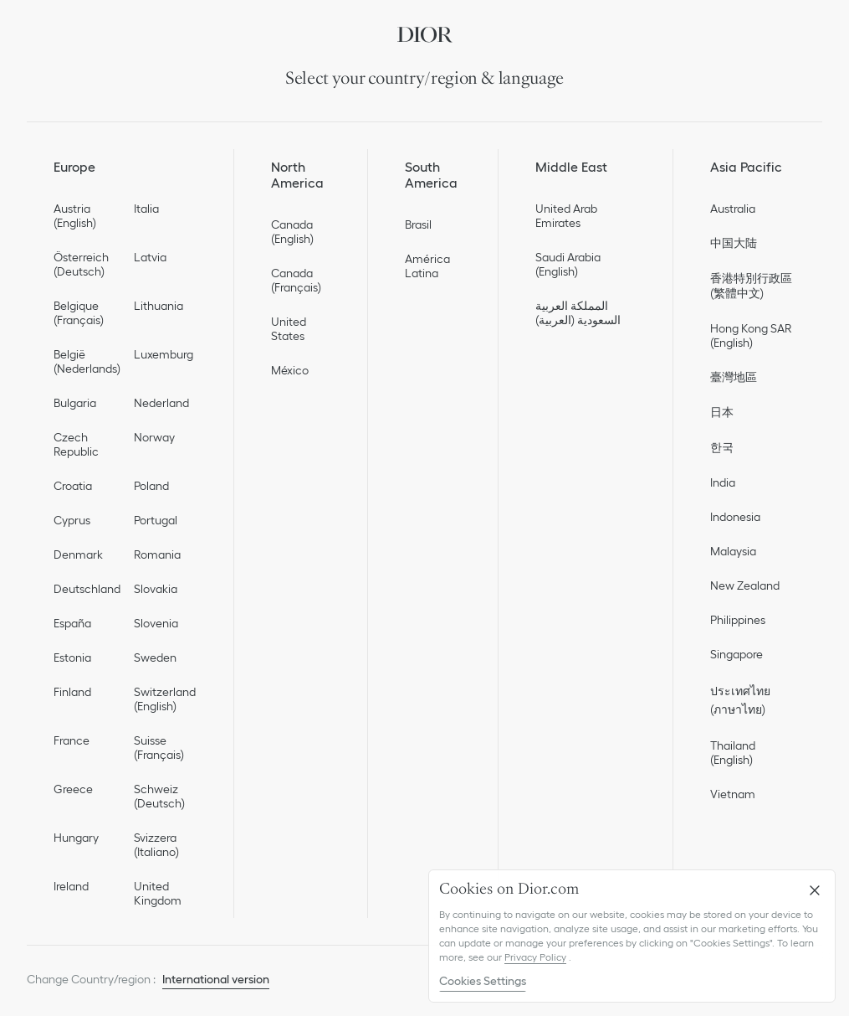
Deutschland (87, 589)
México (290, 370)
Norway (154, 437)
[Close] (815, 890)
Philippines (737, 620)
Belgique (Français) (79, 313)
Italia (146, 208)
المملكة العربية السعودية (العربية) (578, 313)
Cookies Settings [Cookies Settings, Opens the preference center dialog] (482, 981)
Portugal (155, 520)
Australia (732, 208)
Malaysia (733, 551)
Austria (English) (75, 216)
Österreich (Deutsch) (81, 264)
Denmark (78, 554)
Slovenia (156, 623)
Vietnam (732, 794)
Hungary (76, 837)
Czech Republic (76, 444)
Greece (73, 789)
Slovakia (155, 589)
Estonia (72, 657)
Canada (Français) (296, 280)
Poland (151, 486)
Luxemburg (163, 354)
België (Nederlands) (87, 361)
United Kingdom (158, 893)
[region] (632, 936)
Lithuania (158, 305)
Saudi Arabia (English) (568, 264)
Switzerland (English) (165, 699)
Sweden (155, 657)
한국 (722, 447)
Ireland (71, 886)
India (722, 482)
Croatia (73, 486)
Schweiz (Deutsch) (159, 796)
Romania (157, 554)
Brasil (418, 224)
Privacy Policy (535, 957)
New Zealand (745, 585)
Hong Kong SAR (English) (751, 335)
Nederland (161, 403)
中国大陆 (733, 243)
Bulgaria (75, 403)
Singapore (736, 654)
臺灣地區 (733, 377)
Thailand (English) (732, 752)
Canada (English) (292, 231)
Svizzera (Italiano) (156, 845)
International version (215, 979)
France (72, 740)
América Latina (427, 266)
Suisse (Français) (159, 747)
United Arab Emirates (566, 216)
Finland (72, 692)
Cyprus (72, 520)
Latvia (150, 257)
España (72, 623)
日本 (722, 412)
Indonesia (735, 516)
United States (288, 329)
